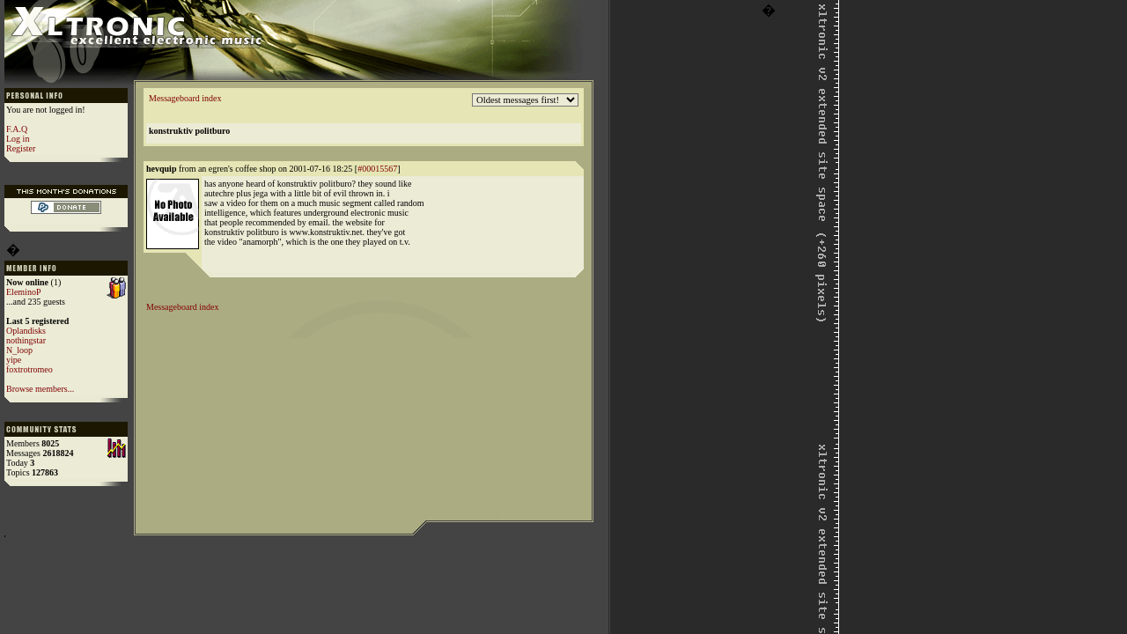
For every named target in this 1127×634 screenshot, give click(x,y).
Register (20, 148)
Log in (17, 139)
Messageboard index (185, 98)
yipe (13, 360)
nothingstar (26, 340)
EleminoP (23, 292)
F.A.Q (16, 129)
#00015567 (377, 168)
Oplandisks (26, 330)
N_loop (19, 350)
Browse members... (40, 389)
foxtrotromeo (29, 369)
